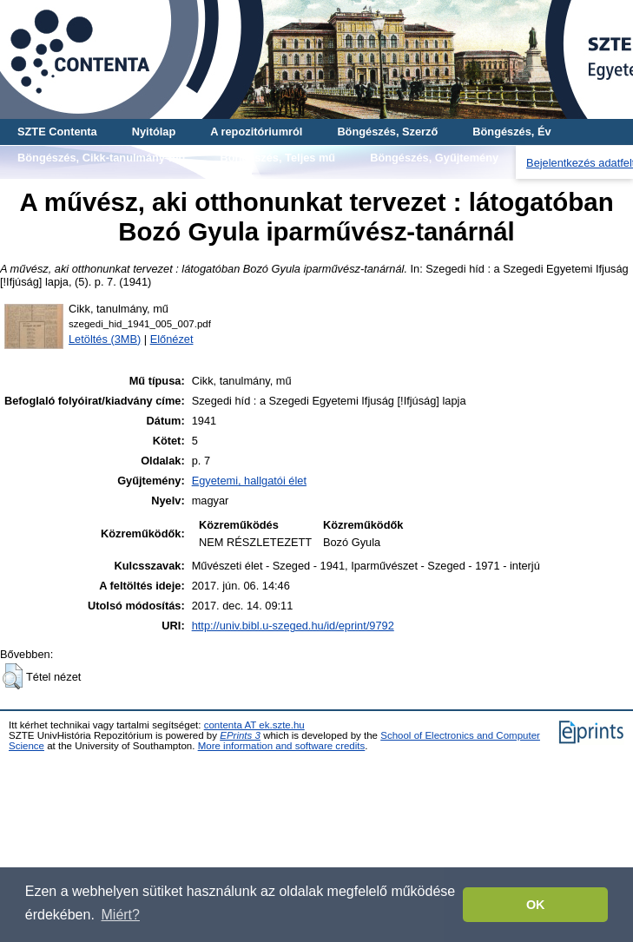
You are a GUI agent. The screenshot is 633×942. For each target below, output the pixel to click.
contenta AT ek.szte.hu (254, 725)
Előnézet (172, 339)
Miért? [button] (121, 914)
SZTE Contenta (57, 131)
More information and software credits (282, 746)
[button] (13, 676)
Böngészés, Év (511, 131)
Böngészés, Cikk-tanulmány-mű (101, 157)
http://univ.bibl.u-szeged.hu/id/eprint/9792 (293, 625)
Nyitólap (153, 131)
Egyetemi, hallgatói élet (249, 480)
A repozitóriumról (256, 131)
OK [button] (535, 905)
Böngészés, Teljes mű (277, 157)
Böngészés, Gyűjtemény (434, 157)
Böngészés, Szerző (387, 131)
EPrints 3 (240, 735)
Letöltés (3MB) (105, 339)
